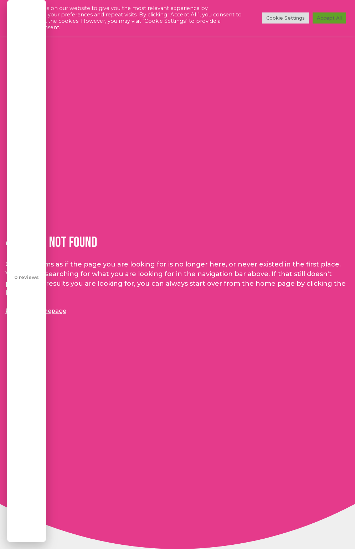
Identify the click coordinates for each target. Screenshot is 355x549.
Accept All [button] (329, 18)
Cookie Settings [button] (285, 18)
